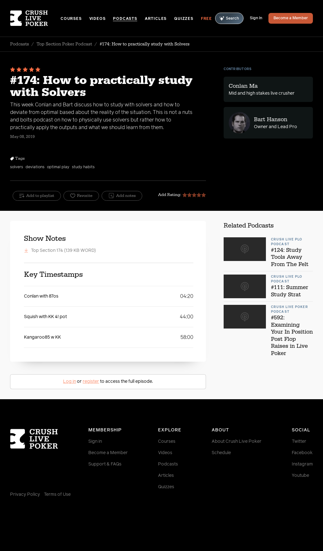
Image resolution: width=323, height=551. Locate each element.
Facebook (302, 453)
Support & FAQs (104, 464)
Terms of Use (57, 494)
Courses (71, 19)
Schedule (221, 453)
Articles (156, 19)
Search (229, 18)
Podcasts (125, 19)
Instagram (302, 464)
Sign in (95, 441)
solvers (16, 167)
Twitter (299, 441)
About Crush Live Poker (236, 441)
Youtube (300, 475)
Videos (97, 19)
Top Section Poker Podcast (64, 44)
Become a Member (290, 18)
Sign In (256, 18)
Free (206, 19)
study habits (83, 167)
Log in (69, 381)
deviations (35, 167)
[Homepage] (35, 18)
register (91, 381)
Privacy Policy (25, 494)
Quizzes (183, 19)
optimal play (58, 167)
